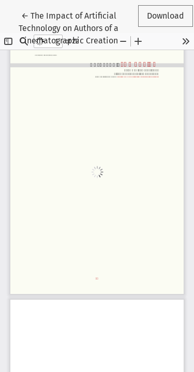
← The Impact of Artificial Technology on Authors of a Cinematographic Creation (70, 27)
